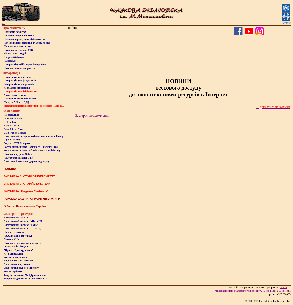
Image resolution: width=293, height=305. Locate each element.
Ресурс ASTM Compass (17, 143)
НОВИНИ (10, 168)
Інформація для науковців (19, 84)
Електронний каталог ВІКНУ (21, 224)
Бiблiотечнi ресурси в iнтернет (21, 267)
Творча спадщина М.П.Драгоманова (25, 275)
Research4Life (11, 114)
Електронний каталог (16, 217)
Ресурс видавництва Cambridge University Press (31, 146)
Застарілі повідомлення (92, 115)
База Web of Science (15, 132)
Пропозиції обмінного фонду (20, 98)
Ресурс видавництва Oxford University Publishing (32, 150)
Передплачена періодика (18, 235)
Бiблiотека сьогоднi (15, 53)
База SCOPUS (12, 125)
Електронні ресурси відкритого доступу (26, 161)
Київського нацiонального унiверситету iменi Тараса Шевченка (252, 290)
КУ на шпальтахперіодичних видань (15, 255)
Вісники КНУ (11, 239)
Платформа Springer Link (18, 157)
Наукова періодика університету (22, 242)
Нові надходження (14, 232)
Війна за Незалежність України (25, 206)
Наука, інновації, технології (19, 260)
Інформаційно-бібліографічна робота (25, 64)
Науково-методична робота (19, 68)
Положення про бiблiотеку (19, 35)
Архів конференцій (15, 95)
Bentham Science (13, 118)
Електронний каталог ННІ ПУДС (23, 228)
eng (4, 23)
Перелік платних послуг (17, 46)
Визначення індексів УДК (18, 49)
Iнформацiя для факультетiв (20, 80)
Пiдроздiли (10, 60)
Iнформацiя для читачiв (17, 76)
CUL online (10, 122)
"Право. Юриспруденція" (18, 250)
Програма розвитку (15, 31)
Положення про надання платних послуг (27, 42)
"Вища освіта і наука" (16, 246)
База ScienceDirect (14, 129)
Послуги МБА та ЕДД (16, 102)
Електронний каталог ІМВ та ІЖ (23, 221)
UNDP (283, 287)
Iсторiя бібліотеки (14, 57)
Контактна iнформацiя (17, 87)
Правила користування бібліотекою (24, 39)
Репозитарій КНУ (14, 271)
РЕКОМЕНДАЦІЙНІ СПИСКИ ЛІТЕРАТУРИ (32, 198)
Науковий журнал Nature (18, 154)
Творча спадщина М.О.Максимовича (25, 278)
